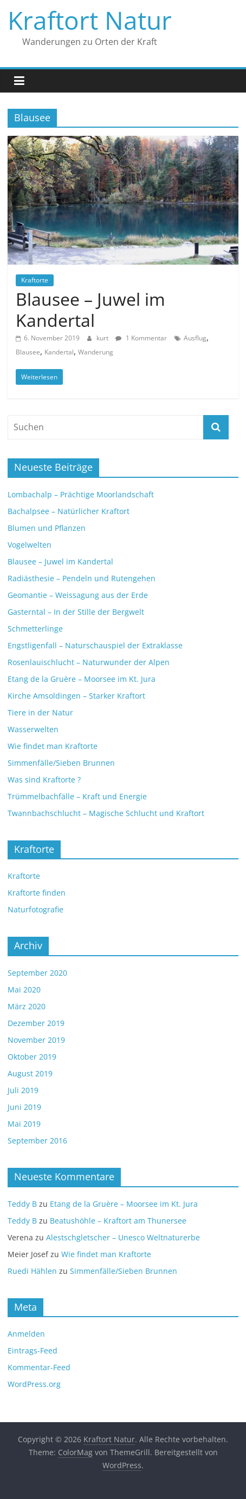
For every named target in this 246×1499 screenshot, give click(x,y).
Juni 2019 (24, 1107)
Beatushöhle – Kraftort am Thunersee (118, 1220)
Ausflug (195, 338)
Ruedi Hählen (32, 1271)
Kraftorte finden (37, 892)
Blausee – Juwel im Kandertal (90, 309)
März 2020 (27, 1006)
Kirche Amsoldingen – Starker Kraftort (76, 696)
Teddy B (22, 1204)
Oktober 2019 (32, 1056)
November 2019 (36, 1040)
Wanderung (95, 352)
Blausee (28, 352)
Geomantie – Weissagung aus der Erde (78, 595)
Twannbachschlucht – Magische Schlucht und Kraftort (106, 813)
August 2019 (30, 1073)
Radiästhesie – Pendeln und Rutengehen (82, 578)
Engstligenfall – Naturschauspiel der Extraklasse (95, 645)
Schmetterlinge (35, 628)
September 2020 (37, 973)
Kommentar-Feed (39, 1367)
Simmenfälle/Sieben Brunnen (61, 763)
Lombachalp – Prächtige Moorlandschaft (81, 494)
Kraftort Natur (90, 20)
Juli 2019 (23, 1090)
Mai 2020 (24, 989)
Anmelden (26, 1334)
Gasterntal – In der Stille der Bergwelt (76, 612)
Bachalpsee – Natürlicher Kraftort (69, 511)
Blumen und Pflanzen (47, 528)
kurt (103, 338)
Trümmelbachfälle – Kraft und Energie (77, 796)
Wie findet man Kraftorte (53, 746)
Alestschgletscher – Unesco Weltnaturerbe (123, 1237)
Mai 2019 (24, 1124)
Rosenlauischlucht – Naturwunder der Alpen (89, 662)
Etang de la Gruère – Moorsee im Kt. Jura (82, 679)
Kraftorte (34, 280)
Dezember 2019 (36, 1023)
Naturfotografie (35, 909)
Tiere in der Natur (40, 712)
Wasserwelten (33, 729)
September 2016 (37, 1140)
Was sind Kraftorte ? (44, 779)
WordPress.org (34, 1384)
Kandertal (59, 352)
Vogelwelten (29, 545)
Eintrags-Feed (32, 1350)
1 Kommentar (141, 338)
